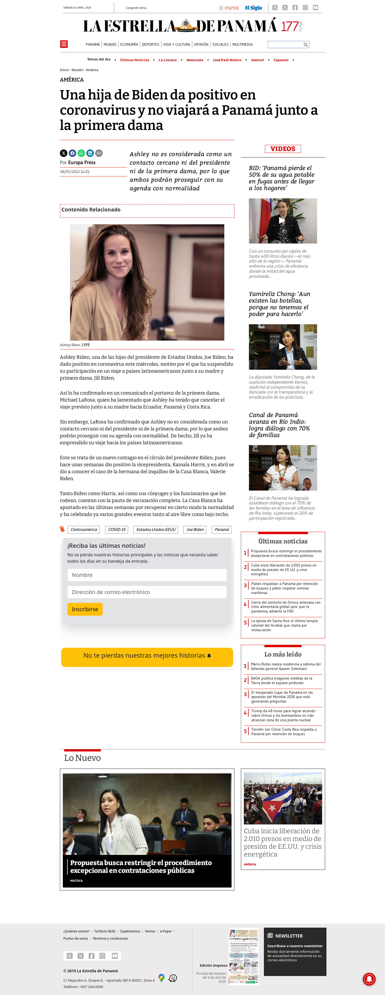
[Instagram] (305, 7)
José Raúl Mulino (227, 60)
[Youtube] (315, 7)
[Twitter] (63, 153)
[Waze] (172, 977)
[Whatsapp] (81, 153)
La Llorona (168, 60)
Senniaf (257, 60)
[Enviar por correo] (99, 153)
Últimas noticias (283, 541)
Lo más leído (283, 654)
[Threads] (275, 7)
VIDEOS (283, 149)
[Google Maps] (161, 977)
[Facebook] (295, 7)
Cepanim (281, 60)
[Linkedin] (90, 153)
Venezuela (194, 60)
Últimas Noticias (134, 60)
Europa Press (81, 162)
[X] (285, 7)
